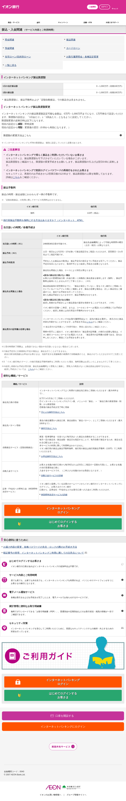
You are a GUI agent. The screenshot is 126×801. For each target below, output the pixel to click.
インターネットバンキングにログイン (63, 726)
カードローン (73, 48)
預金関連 (9, 48)
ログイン (104, 7)
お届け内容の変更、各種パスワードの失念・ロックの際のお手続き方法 (40, 547)
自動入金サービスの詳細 (52, 475)
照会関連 (9, 39)
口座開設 (92, 7)
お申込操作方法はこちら (52, 456)
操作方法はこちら (49, 428)
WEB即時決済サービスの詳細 (54, 495)
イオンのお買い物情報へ (50, 795)
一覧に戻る (10, 65)
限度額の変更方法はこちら (17, 135)
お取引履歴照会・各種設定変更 (82, 56)
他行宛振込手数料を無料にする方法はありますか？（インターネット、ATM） (43, 220)
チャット (115, 9)
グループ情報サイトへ (76, 795)
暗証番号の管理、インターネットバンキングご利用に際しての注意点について (43, 552)
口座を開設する (64, 715)
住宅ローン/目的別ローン (18, 56)
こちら (16, 177)
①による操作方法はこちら (53, 412)
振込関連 (71, 39)
